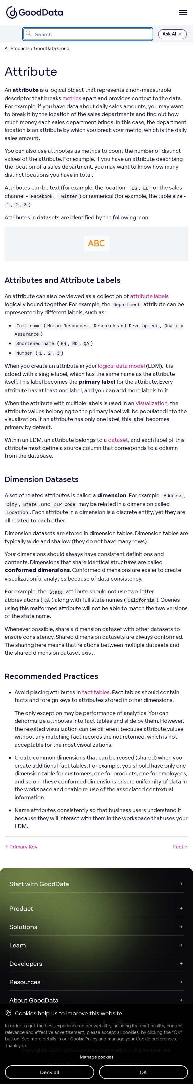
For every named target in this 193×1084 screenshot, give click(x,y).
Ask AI (172, 34)
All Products (17, 48)
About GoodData (33, 1000)
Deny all (49, 1072)
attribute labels (149, 296)
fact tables (96, 692)
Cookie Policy (83, 1039)
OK (143, 1072)
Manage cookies (96, 1057)
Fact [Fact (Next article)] (180, 846)
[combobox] (87, 34)
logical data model (121, 365)
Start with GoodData (39, 884)
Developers (25, 963)
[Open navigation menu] (183, 12)
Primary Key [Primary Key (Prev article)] (21, 846)
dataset (118, 440)
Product (21, 908)
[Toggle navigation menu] (11, 34)
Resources (24, 982)
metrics (71, 98)
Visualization (152, 403)
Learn (17, 945)
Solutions (23, 927)
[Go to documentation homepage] (34, 12)
